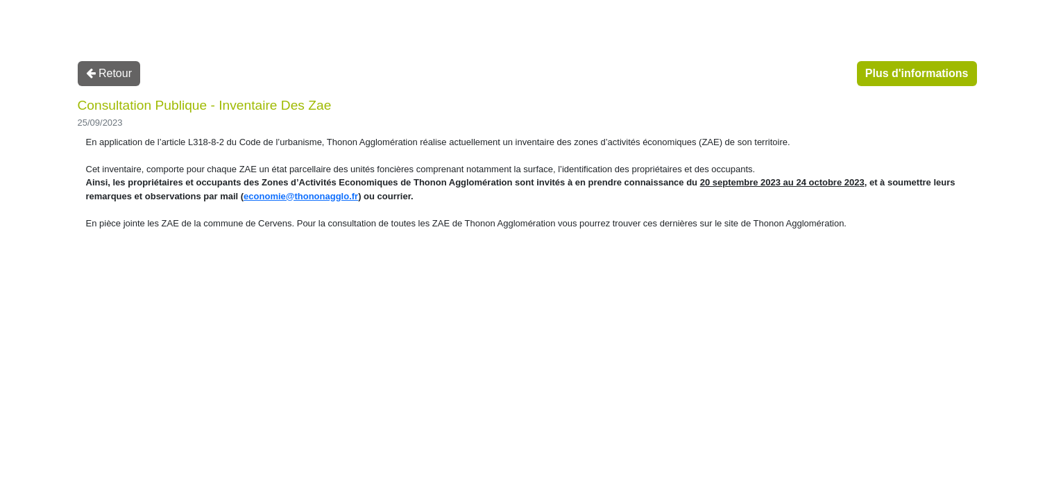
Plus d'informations (917, 73)
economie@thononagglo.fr (301, 196)
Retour (109, 73)
